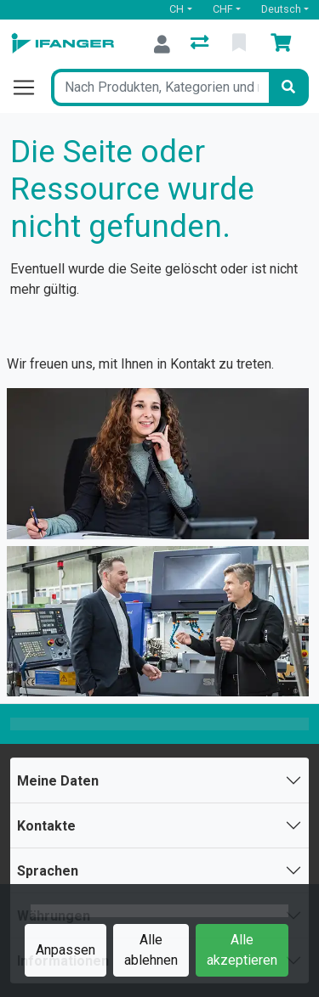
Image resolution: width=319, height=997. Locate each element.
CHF (223, 9)
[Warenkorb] (284, 44)
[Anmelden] (162, 44)
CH (176, 9)
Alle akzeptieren (242, 950)
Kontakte (46, 826)
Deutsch (281, 9)
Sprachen (47, 871)
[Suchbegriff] (160, 87)
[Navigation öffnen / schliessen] (30, 87)
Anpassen (65, 950)
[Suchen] (288, 87)
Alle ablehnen (151, 950)
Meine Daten (58, 781)
